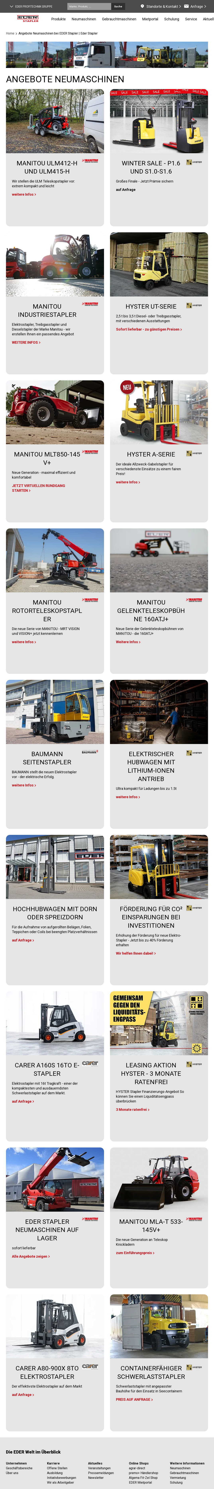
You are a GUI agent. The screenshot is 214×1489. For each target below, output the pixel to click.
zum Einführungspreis (134, 1253)
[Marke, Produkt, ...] (89, 6)
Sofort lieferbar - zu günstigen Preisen (147, 329)
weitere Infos (22, 194)
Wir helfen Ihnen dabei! (134, 953)
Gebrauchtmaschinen (184, 1473)
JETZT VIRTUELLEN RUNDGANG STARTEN (38, 488)
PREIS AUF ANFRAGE (133, 1399)
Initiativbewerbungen (61, 1478)
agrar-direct (137, 1468)
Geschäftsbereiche (19, 1468)
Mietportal (150, 19)
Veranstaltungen (99, 1468)
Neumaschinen (84, 19)
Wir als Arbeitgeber (60, 1482)
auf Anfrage (21, 940)
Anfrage (196, 6)
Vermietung (178, 1478)
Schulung (176, 1482)
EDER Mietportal (140, 1482)
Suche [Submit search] (118, 6)
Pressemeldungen (101, 1473)
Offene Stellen (57, 1468)
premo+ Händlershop (143, 1473)
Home (10, 33)
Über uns (12, 1473)
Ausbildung (55, 1473)
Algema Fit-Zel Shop (143, 1478)
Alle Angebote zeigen (29, 1256)
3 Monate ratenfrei (131, 1109)
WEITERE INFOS (25, 342)
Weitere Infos (127, 642)
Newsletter (96, 1478)
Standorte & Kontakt (162, 6)
